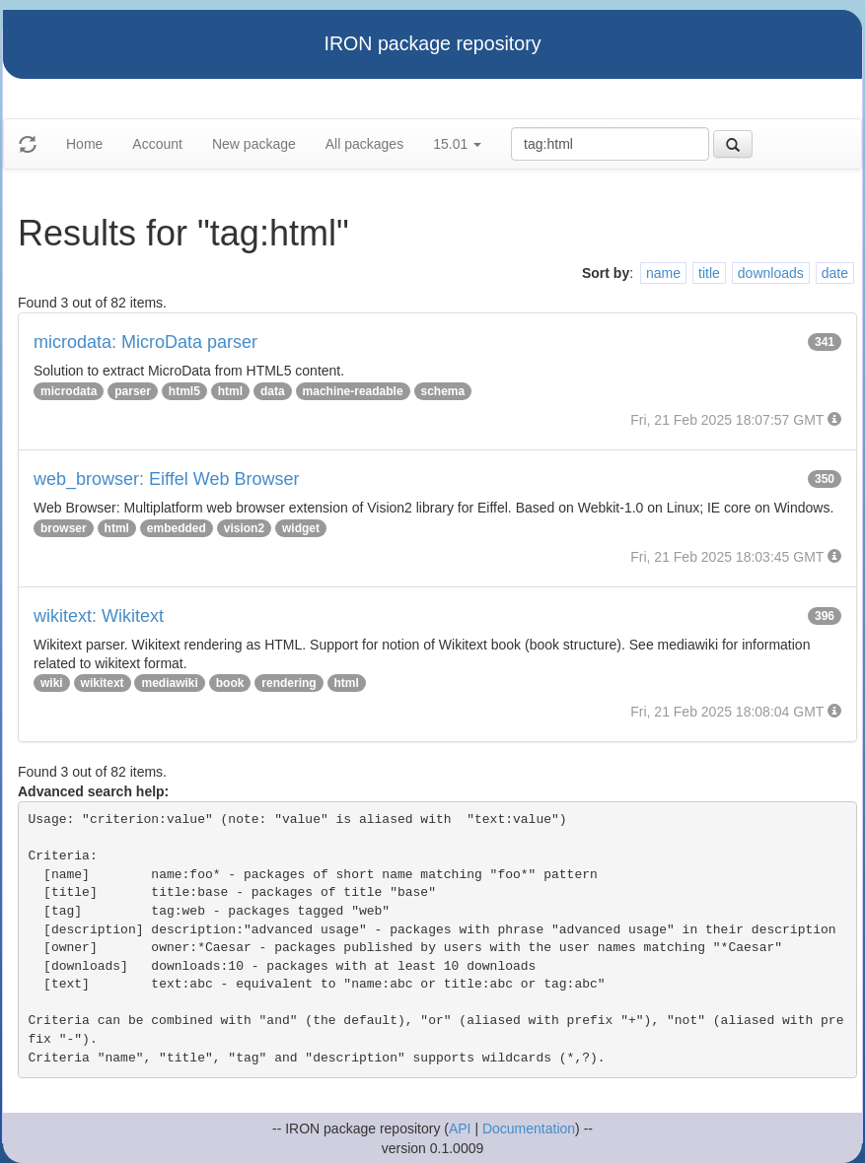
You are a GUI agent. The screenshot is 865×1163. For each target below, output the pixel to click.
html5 (184, 391)
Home (84, 144)
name (663, 273)
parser (132, 391)
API (460, 1128)
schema (443, 391)
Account (157, 144)
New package (254, 144)
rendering (288, 683)
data (272, 391)
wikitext (102, 683)
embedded (176, 528)
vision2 (244, 528)
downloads (771, 273)
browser (63, 528)
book (230, 683)
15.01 (457, 144)
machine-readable (353, 391)
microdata (68, 391)
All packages (364, 144)
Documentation (528, 1128)
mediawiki (169, 683)
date (835, 273)
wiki (51, 683)
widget (301, 528)
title (709, 273)
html (230, 391)
